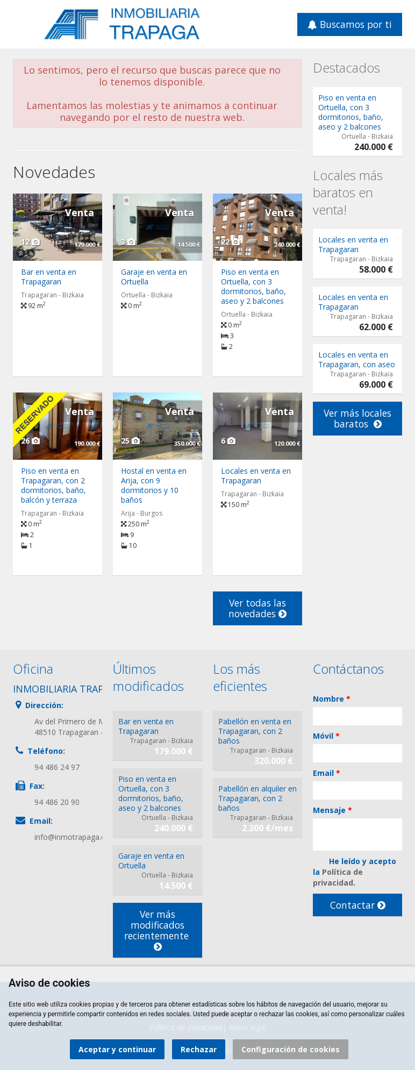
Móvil (326, 736)
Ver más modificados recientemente (157, 930)
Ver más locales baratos (357, 418)
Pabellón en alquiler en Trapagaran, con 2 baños (257, 798)
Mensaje (332, 810)
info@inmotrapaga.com (75, 837)
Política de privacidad (338, 877)
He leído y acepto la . (354, 872)
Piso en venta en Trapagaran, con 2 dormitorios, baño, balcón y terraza (53, 485)
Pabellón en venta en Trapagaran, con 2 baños (254, 731)
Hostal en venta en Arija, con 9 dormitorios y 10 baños (154, 485)
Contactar (357, 904)
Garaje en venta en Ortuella (154, 277)
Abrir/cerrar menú (22, 23)
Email (326, 773)
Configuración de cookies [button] (290, 1049)
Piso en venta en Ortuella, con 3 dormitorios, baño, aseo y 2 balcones (253, 286)
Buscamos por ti (349, 24)
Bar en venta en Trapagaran (48, 277)
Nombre (331, 699)
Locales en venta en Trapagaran (256, 476)
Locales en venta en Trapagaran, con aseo (356, 359)
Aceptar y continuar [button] (117, 1049)
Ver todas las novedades (257, 608)
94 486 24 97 (57, 767)
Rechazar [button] (199, 1049)
